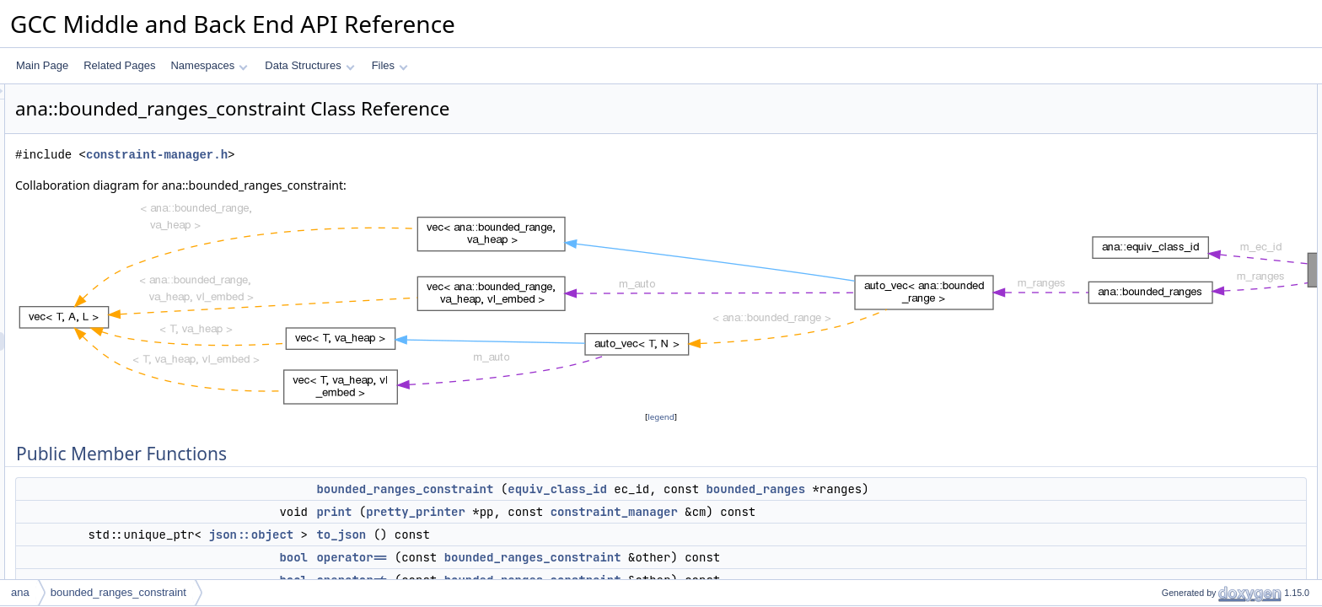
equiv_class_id (768, 489)
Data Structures (309, 65)
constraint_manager (825, 511)
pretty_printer (626, 511)
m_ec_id (1166, 260)
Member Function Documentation (1208, 335)
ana (20, 592)
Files (390, 65)
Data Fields (1159, 242)
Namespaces (208, 65)
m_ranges (1169, 279)
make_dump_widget (1192, 223)
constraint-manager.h (367, 155)
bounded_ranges (966, 489)
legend (663, 416)
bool (504, 557)
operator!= (1170, 186)
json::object (461, 534)
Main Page (42, 65)
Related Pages (119, 65)
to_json (552, 534)
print (544, 511)
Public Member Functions (1191, 93)
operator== (562, 557)
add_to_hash (1176, 205)
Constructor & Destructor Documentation (1225, 298)
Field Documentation (1180, 464)
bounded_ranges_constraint (615, 489)
